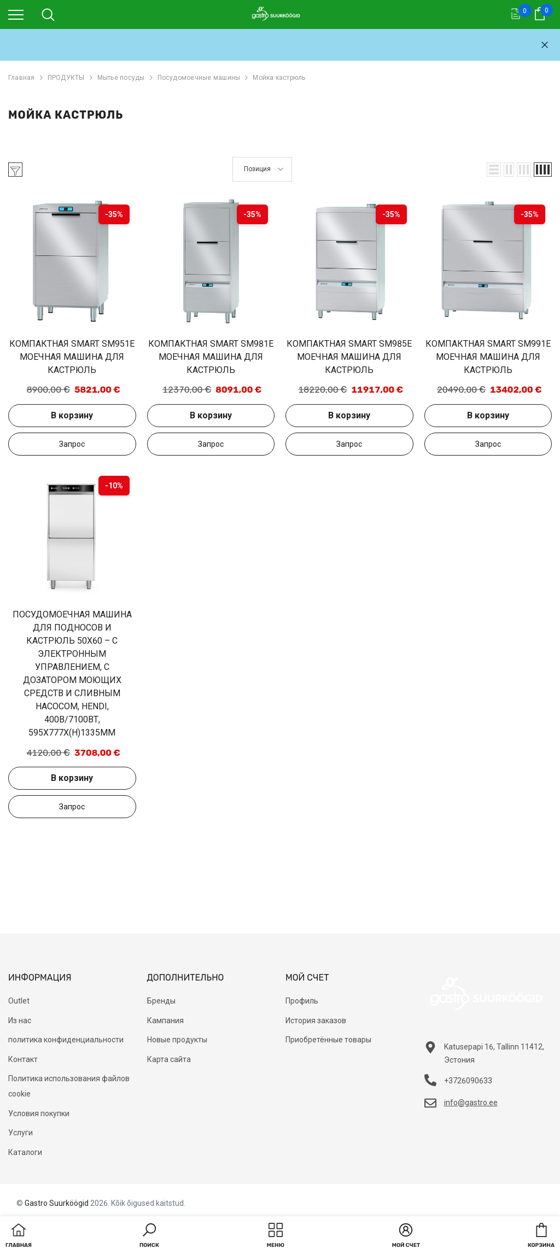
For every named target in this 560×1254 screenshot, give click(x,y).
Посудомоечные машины (199, 77)
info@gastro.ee (471, 1102)
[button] (494, 169)
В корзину (72, 415)
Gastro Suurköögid (57, 1203)
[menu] (16, 14)
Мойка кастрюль (279, 77)
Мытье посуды (121, 77)
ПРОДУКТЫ (66, 77)
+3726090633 (468, 1080)
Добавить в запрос (72, 444)
